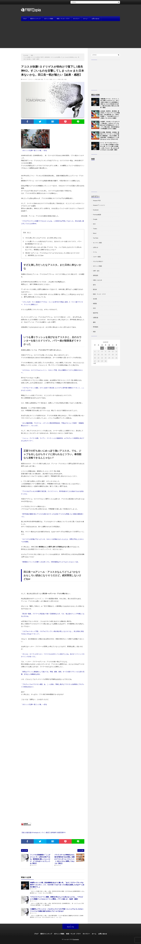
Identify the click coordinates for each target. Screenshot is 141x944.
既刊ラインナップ (35, 18)
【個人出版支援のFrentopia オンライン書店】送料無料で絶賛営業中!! (43, 832)
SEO (94, 224)
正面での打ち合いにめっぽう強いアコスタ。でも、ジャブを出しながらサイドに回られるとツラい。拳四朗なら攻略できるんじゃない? (53, 248)
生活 (94, 308)
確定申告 (95, 313)
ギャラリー (76, 18)
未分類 (95, 299)
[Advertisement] (70, 34)
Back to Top (70, 927)
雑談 (42, 79)
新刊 (94, 285)
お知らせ (95, 247)
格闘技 (95, 303)
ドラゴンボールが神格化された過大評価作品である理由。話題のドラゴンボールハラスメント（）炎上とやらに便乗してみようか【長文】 (64, 859)
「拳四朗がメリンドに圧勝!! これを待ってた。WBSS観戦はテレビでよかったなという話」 (50, 562)
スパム (95, 252)
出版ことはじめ (97, 280)
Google (95, 219)
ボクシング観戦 (48, 18)
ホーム (85, 18)
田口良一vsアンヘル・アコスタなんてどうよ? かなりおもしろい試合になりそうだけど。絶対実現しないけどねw (51, 254)
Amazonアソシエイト (99, 205)
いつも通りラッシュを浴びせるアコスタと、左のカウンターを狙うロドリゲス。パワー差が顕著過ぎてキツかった (53, 242)
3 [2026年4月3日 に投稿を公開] (109, 348)
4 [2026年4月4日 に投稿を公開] (112, 348)
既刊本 (95, 289)
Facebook (95, 210)
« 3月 (94, 363)
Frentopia (76, 939)
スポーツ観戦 (49, 79)
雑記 (62, 79)
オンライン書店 (97, 242)
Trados (95, 228)
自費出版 (95, 317)
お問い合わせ (95, 18)
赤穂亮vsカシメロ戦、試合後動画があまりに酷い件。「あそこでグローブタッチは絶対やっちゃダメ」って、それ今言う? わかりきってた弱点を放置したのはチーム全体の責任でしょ (57, 885)
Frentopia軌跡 (97, 214)
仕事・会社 (96, 270)
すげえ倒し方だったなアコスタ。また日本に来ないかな (42, 237)
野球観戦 (95, 327)
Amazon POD (97, 200)
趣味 (39, 79)
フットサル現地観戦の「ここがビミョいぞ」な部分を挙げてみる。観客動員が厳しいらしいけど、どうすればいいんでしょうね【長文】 (40, 859)
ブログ (25, 18)
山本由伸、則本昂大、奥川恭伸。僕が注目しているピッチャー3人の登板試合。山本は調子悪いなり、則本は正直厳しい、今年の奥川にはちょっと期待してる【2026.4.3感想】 (110, 114)
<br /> (26, 731)
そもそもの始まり (98, 261)
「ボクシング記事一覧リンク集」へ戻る (34, 150)
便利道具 (95, 275)
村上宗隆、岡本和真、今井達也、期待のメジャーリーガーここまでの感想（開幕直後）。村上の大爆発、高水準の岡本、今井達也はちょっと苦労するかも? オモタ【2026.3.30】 (109, 136)
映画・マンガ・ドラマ (63, 18)
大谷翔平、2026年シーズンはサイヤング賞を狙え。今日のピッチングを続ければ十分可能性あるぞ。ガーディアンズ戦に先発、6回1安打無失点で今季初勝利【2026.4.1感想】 (110, 125)
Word (94, 233)
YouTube (95, 238)
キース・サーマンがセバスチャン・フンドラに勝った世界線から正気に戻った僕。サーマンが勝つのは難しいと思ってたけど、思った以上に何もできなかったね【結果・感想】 (109, 146)
